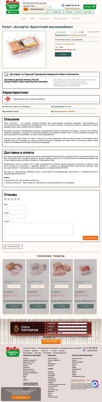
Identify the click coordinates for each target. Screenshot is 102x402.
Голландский (51, 379)
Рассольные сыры (53, 390)
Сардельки (26, 367)
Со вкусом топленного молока (56, 384)
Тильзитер (51, 388)
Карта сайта (37, 353)
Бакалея (51, 355)
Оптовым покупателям (59, 353)
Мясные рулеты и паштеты (65, 111)
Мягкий (50, 395)
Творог (74, 365)
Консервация (51, 364)
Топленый (51, 377)
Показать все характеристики (64, 44)
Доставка (88, 12)
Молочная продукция (82, 355)
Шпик (24, 376)
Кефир (74, 373)
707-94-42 (90, 348)
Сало (24, 378)
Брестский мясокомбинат (77, 35)
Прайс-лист (57, 12)
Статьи (78, 12)
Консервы (51, 365)
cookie (28, 391)
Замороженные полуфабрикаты (30, 384)
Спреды (74, 360)
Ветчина (25, 374)
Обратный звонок (72, 8)
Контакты (69, 12)
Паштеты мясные (28, 369)
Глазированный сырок (78, 376)
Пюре (49, 362)
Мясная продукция (32, 355)
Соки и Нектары (52, 358)
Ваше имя (51, 324)
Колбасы (25, 358)
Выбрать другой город (36, 9)
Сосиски (25, 365)
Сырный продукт (53, 397)
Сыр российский (52, 386)
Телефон (51, 327)
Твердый (50, 382)
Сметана (74, 364)
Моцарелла (51, 391)
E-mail (50, 330)
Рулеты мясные (27, 364)
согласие (48, 336)
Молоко (74, 371)
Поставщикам (47, 353)
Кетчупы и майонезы (54, 360)
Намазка (25, 380)
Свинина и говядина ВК (30, 360)
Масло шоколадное (77, 362)
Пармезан (50, 372)
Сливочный (51, 373)
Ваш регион (52, 333)
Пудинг (74, 367)
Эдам (49, 393)
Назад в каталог (14, 247)
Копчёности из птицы (29, 371)
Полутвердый (52, 381)
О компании (26, 350)
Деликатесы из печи (29, 362)
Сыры (50, 369)
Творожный (51, 375)
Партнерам (35, 350)
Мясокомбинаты (28, 353)
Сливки (74, 374)
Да (25, 9)
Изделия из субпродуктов (30, 373)
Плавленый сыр (76, 369)
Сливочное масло (77, 358)
